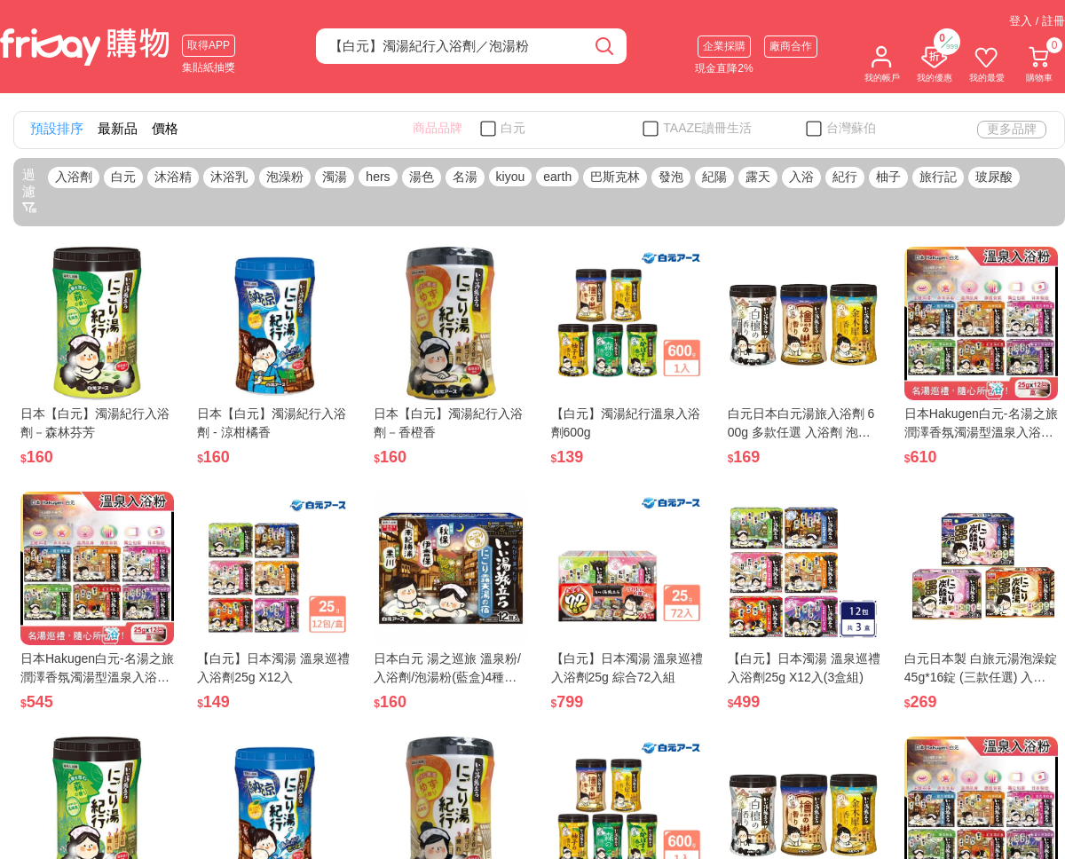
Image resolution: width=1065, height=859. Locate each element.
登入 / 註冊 (1037, 21)
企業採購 (724, 46)
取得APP (208, 45)
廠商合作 (790, 46)
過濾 (29, 191)
